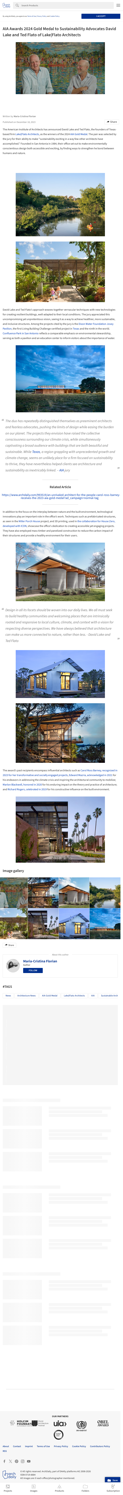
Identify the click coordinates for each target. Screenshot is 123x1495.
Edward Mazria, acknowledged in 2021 (90, 775)
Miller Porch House (29, 521)
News (8, 995)
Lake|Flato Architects (27, 134)
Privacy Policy (42, 16)
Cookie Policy (54, 16)
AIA (61, 470)
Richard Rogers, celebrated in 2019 (27, 789)
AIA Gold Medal (78, 134)
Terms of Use (31, 16)
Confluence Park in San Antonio (21, 333)
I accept (101, 16)
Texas (76, 329)
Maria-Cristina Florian (40, 961)
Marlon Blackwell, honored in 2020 (22, 785)
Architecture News (26, 995)
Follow (33, 970)
